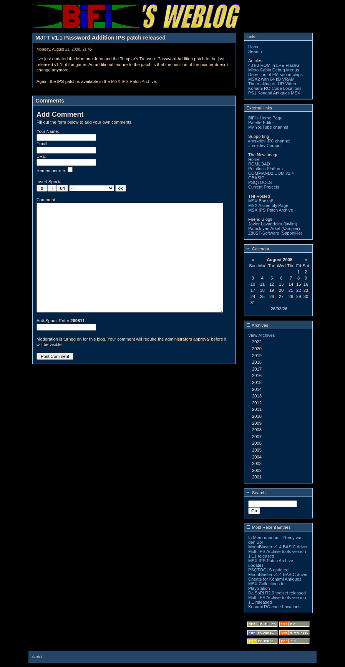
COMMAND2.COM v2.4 (271, 173)
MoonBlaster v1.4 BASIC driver (278, 547)
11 (262, 284)
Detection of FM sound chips (275, 74)
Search (255, 51)
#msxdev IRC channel (269, 141)
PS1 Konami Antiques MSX (274, 93)
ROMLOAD (259, 164)
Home (254, 47)
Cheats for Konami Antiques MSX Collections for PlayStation (275, 584)
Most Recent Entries (269, 527)
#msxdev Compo (264, 145)
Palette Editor (261, 122)
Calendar (258, 249)
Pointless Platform (265, 168)
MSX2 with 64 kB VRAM (271, 79)
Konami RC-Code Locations (275, 88)
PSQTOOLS (260, 182)
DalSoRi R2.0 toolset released (277, 593)
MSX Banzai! (260, 201)
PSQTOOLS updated (268, 570)
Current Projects (263, 187)
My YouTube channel (268, 127)
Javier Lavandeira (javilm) (272, 224)
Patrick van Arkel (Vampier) (274, 228)
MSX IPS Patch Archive (133, 81)
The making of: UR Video (272, 83)
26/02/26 (278, 308)
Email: (42, 143)
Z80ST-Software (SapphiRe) (275, 233)
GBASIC (256, 177)
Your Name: (47, 131)
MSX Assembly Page (268, 205)
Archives (257, 325)
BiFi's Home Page (265, 118)
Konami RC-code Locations (274, 606)
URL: (41, 156)
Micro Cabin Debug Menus (273, 70)
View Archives (261, 335)
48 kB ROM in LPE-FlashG (274, 65)
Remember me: (54, 170)
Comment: (46, 199)
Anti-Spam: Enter (60, 343)
